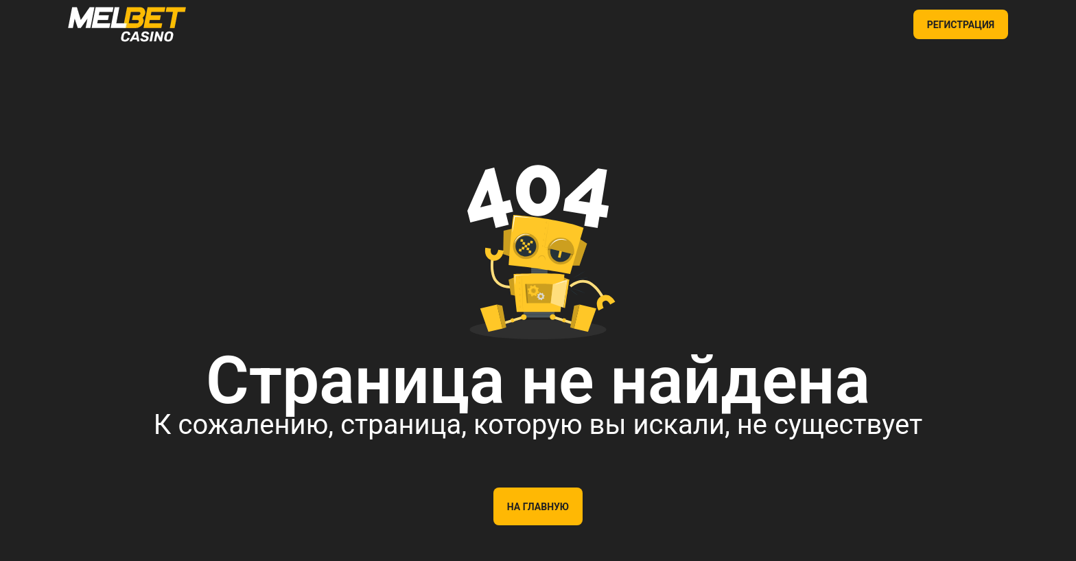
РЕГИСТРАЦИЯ (960, 24)
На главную (538, 506)
